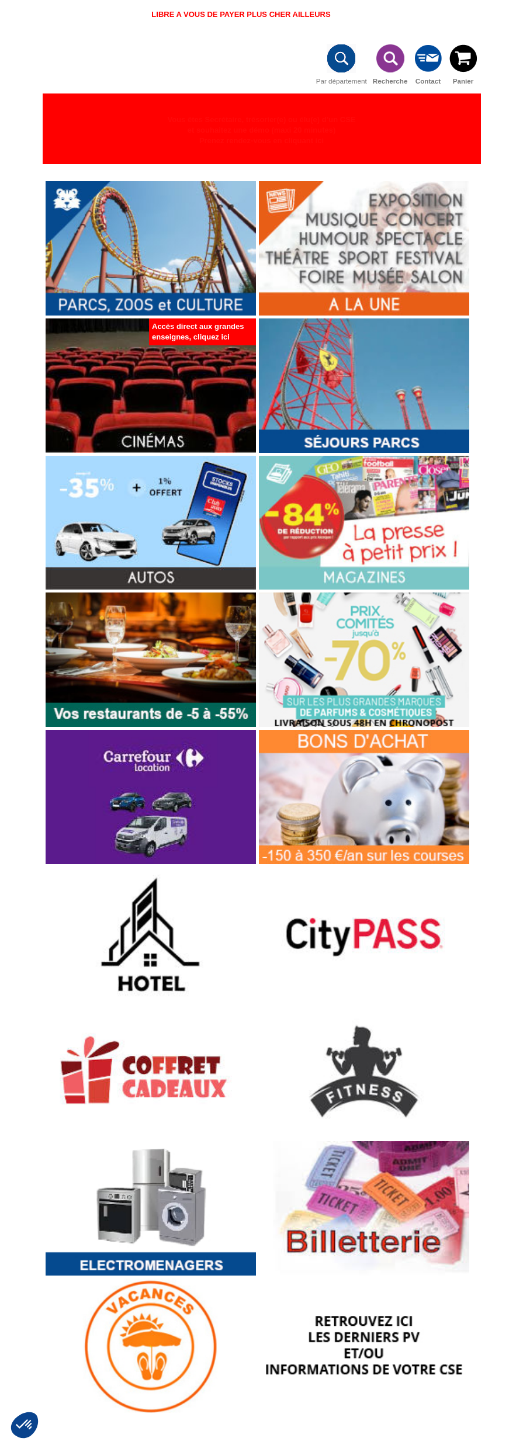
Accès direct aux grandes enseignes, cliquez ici (198, 331)
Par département (341, 62)
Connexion (465, 15)
